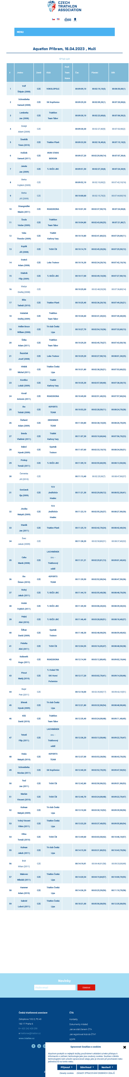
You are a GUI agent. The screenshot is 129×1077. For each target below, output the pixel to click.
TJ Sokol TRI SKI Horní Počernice (53, 676)
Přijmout (65, 1067)
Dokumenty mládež (78, 1024)
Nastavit (106, 1067)
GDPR (72, 1039)
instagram (45, 1046)
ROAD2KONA (53, 209)
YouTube (39, 1046)
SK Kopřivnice (53, 102)
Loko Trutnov (53, 262)
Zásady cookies (67, 1073)
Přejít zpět (65, 58)
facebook (33, 1046)
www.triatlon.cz (26, 1038)
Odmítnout (85, 1067)
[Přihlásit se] (55, 987)
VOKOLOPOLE (53, 88)
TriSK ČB (53, 249)
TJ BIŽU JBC (53, 169)
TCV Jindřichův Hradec (53, 492)
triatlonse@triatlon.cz (30, 1033)
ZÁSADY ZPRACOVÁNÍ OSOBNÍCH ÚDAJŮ (96, 1073)
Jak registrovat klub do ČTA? (82, 1034)
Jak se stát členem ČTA (80, 1029)
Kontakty (73, 1019)
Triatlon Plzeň (53, 142)
